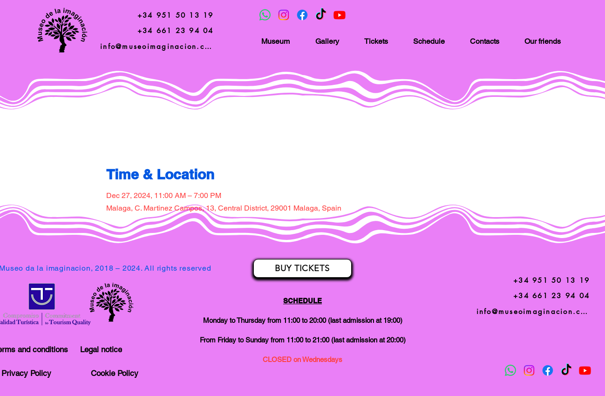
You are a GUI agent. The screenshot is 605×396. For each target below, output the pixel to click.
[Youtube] (340, 15)
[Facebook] (302, 15)
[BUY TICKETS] (302, 268)
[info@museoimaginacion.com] (158, 46)
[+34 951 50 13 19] (175, 15)
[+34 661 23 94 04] (175, 30)
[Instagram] (284, 15)
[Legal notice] (101, 349)
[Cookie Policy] (114, 373)
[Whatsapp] (265, 15)
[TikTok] (321, 15)
